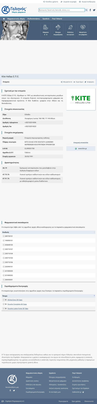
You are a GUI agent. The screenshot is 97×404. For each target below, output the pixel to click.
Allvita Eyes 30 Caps (12, 300)
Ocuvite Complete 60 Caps (15, 304)
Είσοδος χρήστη (50, 2)
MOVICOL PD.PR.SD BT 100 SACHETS (29, 249)
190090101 (7, 241)
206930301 (7, 280)
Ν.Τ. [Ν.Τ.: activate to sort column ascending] (80, 232)
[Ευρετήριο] (78, 82)
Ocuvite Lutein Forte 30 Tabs (15, 309)
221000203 (7, 271)
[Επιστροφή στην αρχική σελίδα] (12, 382)
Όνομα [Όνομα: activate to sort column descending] (15, 232)
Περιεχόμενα (63, 401)
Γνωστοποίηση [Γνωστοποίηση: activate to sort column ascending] (77, 296)
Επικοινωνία (89, 401)
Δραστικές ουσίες (32, 381)
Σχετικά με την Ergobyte (80, 388)
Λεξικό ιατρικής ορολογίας (58, 388)
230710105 (7, 258)
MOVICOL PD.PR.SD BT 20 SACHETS (29, 254)
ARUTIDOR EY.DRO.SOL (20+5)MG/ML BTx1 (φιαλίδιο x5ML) (37, 236)
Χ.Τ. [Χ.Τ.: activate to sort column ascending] (87, 232)
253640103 (7, 245)
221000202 (7, 275)
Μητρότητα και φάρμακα (57, 381)
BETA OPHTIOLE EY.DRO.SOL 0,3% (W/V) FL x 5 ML (34, 241)
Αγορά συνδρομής (87, 2)
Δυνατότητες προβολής (80, 381)
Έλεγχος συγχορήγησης (57, 377)
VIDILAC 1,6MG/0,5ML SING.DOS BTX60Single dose (34, 275)
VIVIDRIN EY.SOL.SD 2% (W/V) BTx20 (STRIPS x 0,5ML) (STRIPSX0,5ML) (42, 280)
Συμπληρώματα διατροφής (35, 392)
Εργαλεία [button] (46, 19)
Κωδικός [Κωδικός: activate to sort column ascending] (6, 232)
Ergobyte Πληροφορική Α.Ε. (15, 401)
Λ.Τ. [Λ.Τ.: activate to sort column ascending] (93, 232)
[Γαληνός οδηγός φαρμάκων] (14, 10)
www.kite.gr (81, 149)
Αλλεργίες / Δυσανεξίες (57, 384)
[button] (86, 10)
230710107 (7, 249)
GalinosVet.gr (78, 392)
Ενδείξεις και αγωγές (33, 384)
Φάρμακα (29, 377)
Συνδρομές (76, 377)
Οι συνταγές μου (55, 392)
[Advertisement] (47, 57)
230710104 (7, 254)
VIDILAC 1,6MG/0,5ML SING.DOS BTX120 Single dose (35, 271)
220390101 (7, 267)
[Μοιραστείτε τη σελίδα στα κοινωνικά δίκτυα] (66, 82)
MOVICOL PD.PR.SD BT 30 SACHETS (29, 258)
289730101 (7, 236)
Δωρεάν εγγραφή (68, 2)
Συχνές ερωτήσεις (78, 384)
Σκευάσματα (30, 388)
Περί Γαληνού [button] (57, 19)
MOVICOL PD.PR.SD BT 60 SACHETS (29, 262)
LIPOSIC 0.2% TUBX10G (24, 245)
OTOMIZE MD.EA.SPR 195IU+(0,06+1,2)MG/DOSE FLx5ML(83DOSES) (40, 267)
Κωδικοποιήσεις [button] (34, 19)
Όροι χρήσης (76, 401)
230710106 (7, 262)
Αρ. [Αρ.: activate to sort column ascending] (61, 296)
